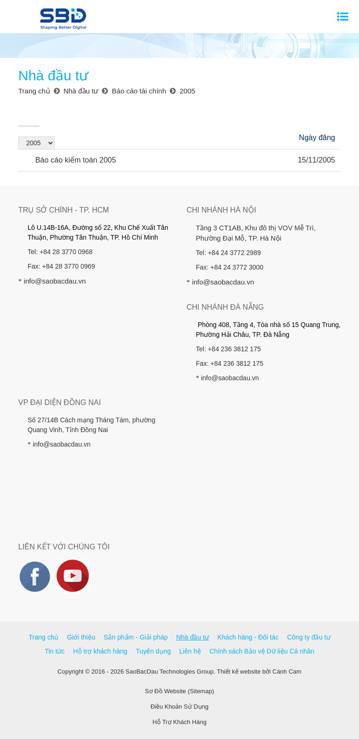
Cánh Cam (287, 671)
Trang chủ (43, 637)
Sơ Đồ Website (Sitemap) (179, 691)
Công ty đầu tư (308, 637)
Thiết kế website (238, 671)
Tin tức (55, 651)
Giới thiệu (81, 637)
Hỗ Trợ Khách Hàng (179, 721)
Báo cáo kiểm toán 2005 (70, 160)
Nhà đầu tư (192, 637)
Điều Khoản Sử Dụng (179, 706)
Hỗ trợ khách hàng (100, 651)
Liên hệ (190, 651)
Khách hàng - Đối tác (248, 637)
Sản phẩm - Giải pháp (136, 637)
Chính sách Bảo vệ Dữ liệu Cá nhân (261, 651)
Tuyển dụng (153, 651)
